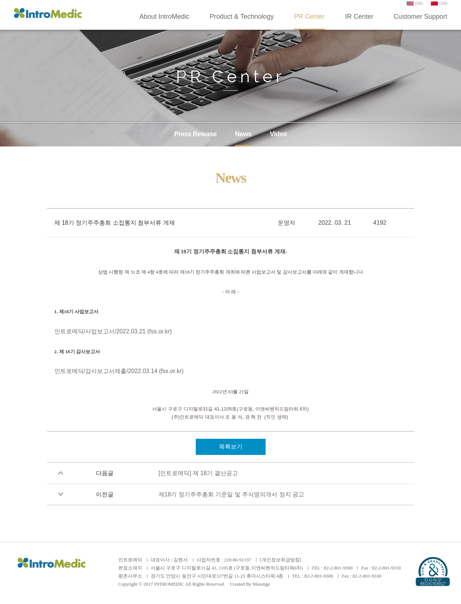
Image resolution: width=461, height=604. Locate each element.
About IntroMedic (164, 16)
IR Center (359, 16)
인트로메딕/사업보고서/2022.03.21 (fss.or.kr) (113, 331)
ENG (415, 3)
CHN (439, 3)
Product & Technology (242, 16)
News (243, 134)
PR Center (309, 16)
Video (278, 134)
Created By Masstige (250, 584)
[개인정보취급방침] (280, 560)
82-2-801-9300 (338, 568)
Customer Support (420, 16)
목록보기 (230, 447)
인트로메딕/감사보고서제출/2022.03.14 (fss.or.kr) (119, 371)
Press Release (195, 134)
